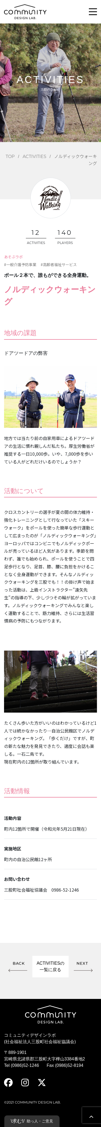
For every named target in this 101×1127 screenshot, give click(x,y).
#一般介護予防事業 (20, 264)
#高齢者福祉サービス (59, 264)
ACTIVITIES (34, 156)
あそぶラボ (13, 256)
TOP (10, 156)
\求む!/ (32, 1121)
